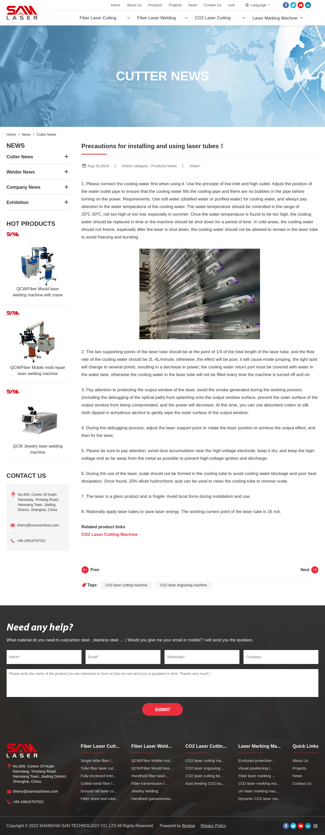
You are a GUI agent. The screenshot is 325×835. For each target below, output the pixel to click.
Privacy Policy (213, 826)
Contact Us (212, 5)
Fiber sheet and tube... (100, 798)
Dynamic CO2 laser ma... (259, 798)
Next (310, 569)
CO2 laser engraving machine (183, 585)
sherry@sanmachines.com (38, 525)
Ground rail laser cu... (99, 791)
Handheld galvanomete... (152, 798)
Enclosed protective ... (257, 760)
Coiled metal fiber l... (98, 783)
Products (155, 5)
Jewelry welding (144, 791)
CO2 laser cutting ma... (204, 760)
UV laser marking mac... (258, 791)
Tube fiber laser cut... (98, 768)
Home (115, 5)
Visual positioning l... (255, 768)
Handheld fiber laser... (149, 776)
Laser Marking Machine (274, 18)
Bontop (188, 826)
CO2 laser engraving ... (204, 768)
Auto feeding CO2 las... (205, 783)
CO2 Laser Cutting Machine (110, 534)
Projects (175, 5)
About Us (134, 5)
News (192, 5)
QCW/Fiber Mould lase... (152, 768)
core (231, 5)
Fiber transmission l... (149, 783)
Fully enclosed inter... (99, 776)
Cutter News (46, 134)
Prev (91, 569)
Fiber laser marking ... (256, 776)
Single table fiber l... (97, 760)
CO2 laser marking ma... (259, 783)
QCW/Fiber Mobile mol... (152, 760)
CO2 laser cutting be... (204, 776)
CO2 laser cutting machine (126, 585)
